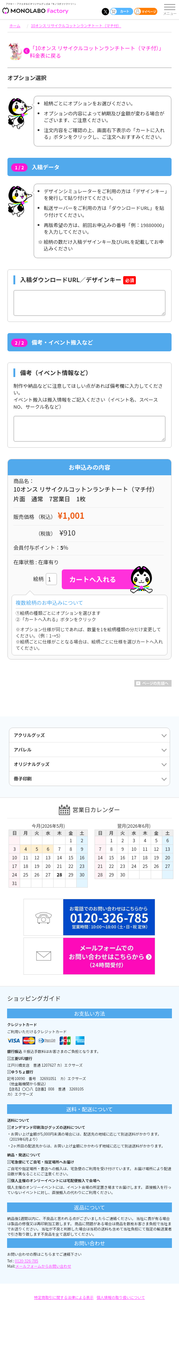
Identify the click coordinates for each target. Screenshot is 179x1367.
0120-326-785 (26, 1261)
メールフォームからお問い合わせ (43, 1266)
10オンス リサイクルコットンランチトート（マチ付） (76, 25)
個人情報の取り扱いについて (121, 1297)
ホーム (14, 25)
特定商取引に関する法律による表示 (64, 1297)
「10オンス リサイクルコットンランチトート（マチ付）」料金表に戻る (97, 51)
